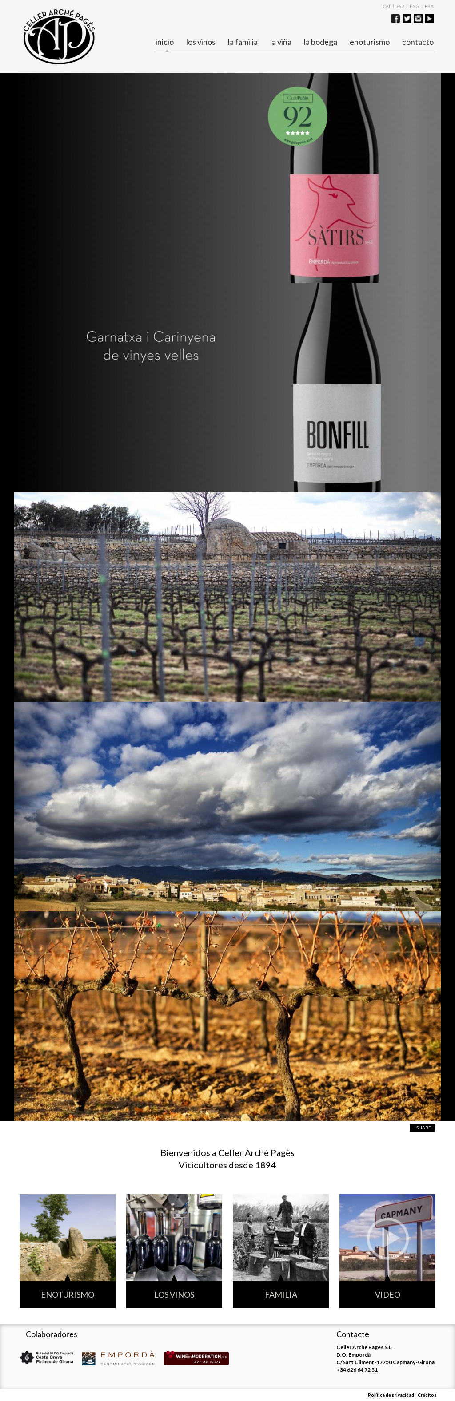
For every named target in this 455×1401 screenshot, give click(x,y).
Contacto (418, 42)
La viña (280, 42)
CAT (387, 6)
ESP (400, 6)
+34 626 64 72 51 (357, 1369)
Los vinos (201, 42)
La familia (243, 42)
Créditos (427, 1394)
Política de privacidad (391, 1394)
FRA (429, 6)
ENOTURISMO (370, 42)
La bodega (320, 42)
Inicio (165, 42)
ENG (414, 6)
